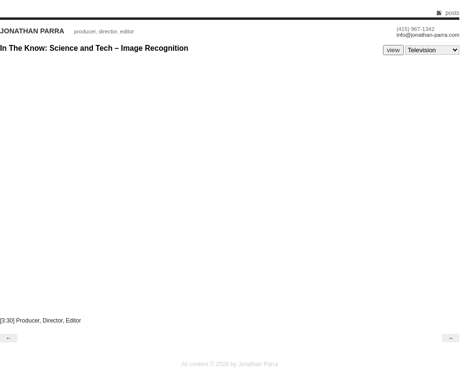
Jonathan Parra (32, 31)
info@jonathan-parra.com (427, 35)
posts (452, 13)
